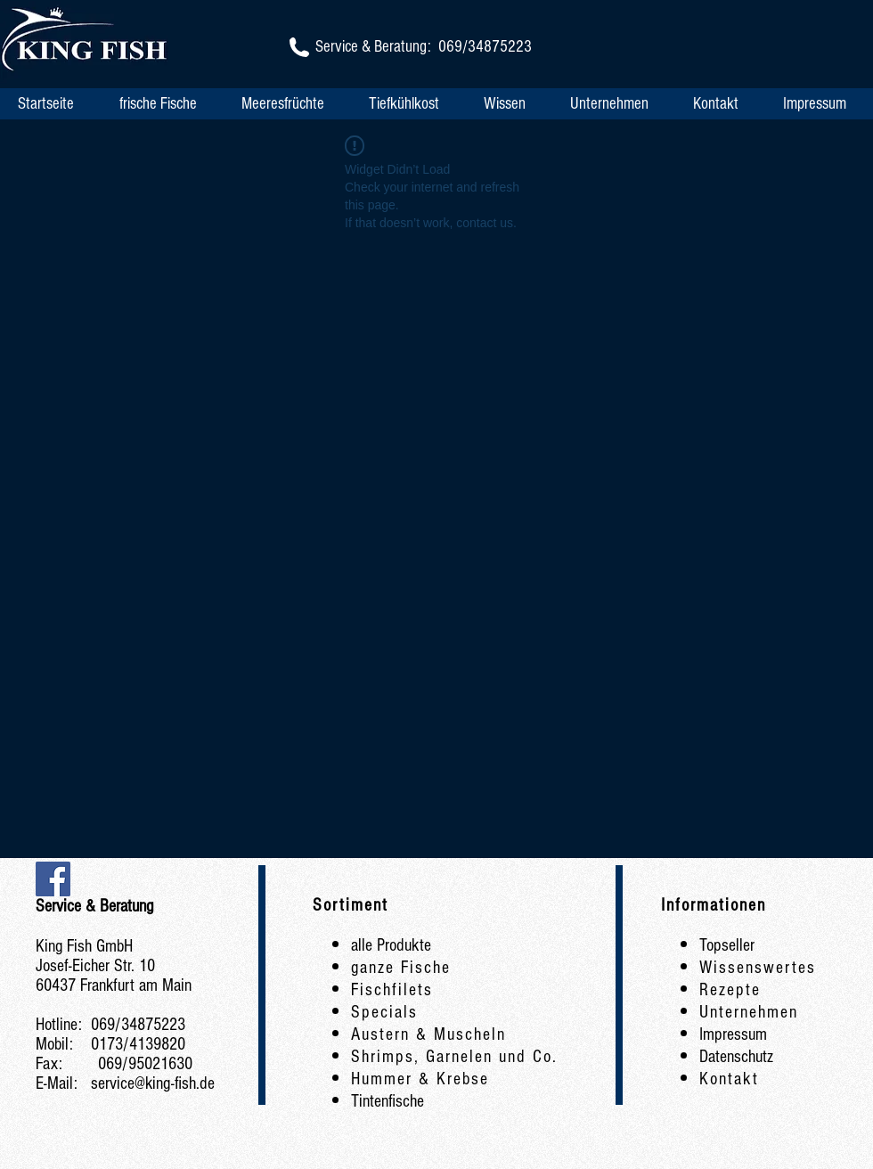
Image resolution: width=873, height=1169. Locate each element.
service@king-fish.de (153, 1083)
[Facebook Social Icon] (53, 879)
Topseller (727, 945)
